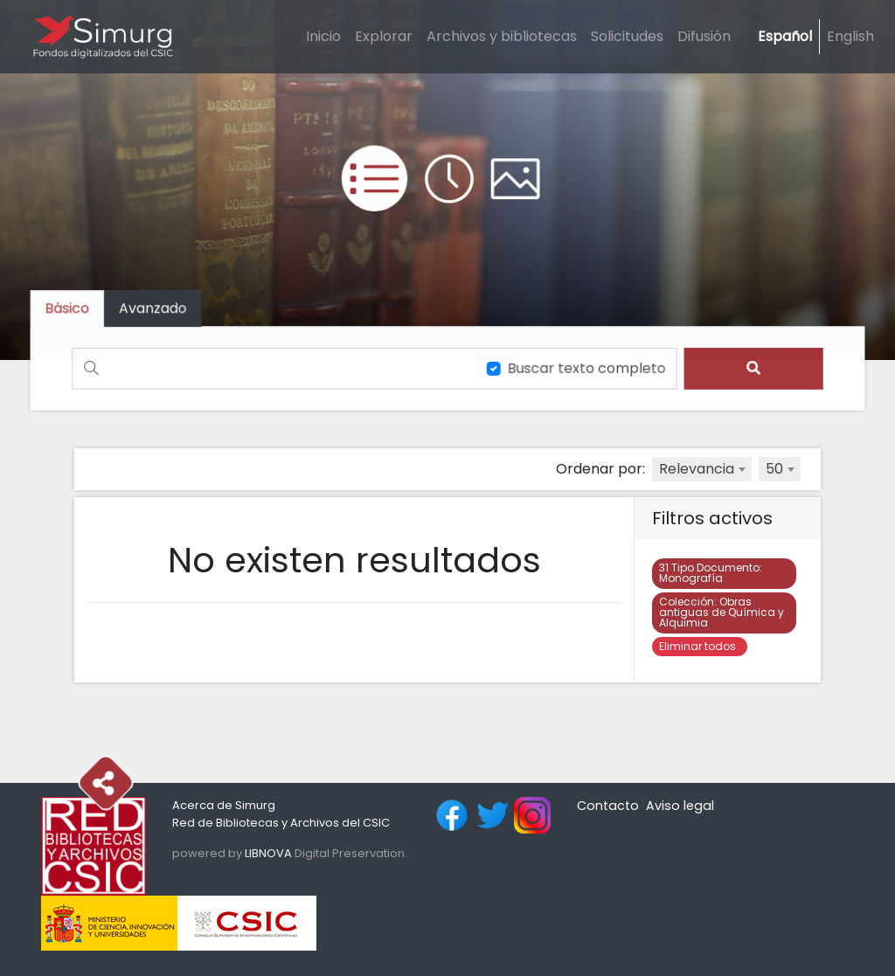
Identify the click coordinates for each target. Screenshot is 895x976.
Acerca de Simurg (223, 805)
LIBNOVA (268, 853)
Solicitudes (627, 36)
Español (785, 36)
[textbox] (702, 469)
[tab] (156, 309)
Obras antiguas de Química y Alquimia (721, 612)
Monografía (710, 572)
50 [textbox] (774, 469)
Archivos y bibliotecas (502, 36)
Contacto (608, 805)
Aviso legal (680, 805)
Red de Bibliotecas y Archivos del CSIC (281, 822)
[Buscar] (271, 368)
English (850, 36)
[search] (750, 368)
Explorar (384, 36)
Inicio (323, 36)
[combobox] (702, 469)
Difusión (704, 36)
